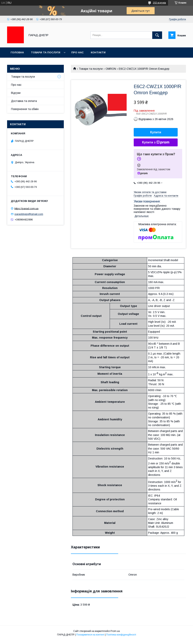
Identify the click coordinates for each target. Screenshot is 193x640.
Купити (155, 132)
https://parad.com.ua (26, 208)
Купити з (155, 142)
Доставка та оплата (24, 101)
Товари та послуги (45, 52)
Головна (17, 52)
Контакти (98, 52)
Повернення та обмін (25, 109)
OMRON (111, 68)
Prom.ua (115, 631)
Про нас (77, 52)
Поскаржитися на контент (90, 634)
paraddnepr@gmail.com (29, 214)
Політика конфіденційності (121, 634)
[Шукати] (157, 35)
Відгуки (15, 92)
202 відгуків (159, 2)
